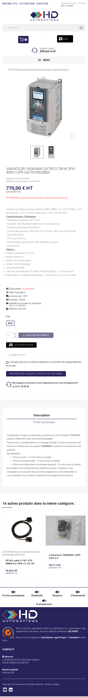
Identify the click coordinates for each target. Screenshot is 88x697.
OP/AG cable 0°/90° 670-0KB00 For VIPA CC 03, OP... (20, 562)
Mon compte (67, 5)
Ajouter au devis (21, 345)
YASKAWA (46, 446)
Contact (82, 3)
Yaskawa (73, 637)
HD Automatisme (18, 684)
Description (42, 415)
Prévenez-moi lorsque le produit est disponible (36, 373)
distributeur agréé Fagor (53, 637)
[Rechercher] (44, 27)
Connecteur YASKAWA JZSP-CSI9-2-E (65, 556)
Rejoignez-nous (68, 3)
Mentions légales (52, 684)
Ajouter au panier (37, 335)
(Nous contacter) (17, 305)
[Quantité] (9, 335)
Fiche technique (44, 422)
